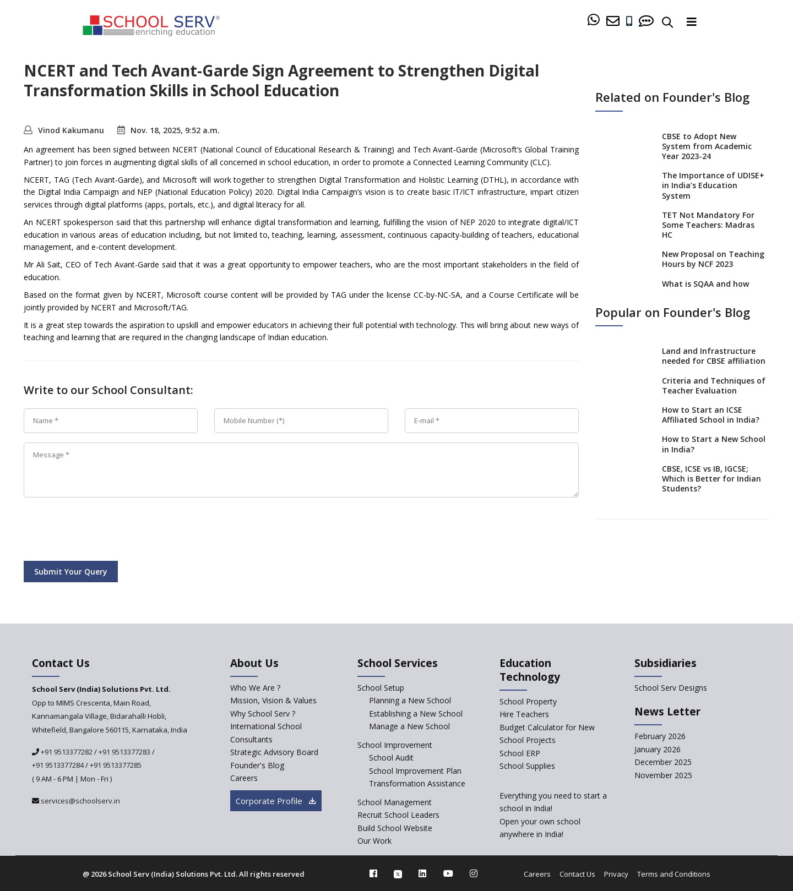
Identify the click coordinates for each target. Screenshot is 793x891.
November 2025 (663, 775)
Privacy (616, 874)
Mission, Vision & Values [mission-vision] (273, 700)
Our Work (374, 840)
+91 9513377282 (66, 752)
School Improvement (394, 745)
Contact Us (577, 874)
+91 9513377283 (124, 752)
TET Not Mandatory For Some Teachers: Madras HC (708, 225)
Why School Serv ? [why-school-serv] (262, 713)
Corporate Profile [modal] (276, 800)
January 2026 (657, 749)
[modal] (761, 770)
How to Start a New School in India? (713, 444)
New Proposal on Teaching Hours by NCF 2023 (713, 259)
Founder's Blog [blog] (257, 765)
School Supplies (527, 766)
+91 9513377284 (58, 765)
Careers (537, 874)
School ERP (519, 753)
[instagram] (473, 873)
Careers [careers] (244, 778)
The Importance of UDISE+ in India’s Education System (713, 185)
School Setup (380, 687)
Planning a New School (410, 700)
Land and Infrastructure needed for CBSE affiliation (713, 356)
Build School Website (394, 828)
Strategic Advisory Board (274, 752)
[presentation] (107, 531)
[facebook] (373, 873)
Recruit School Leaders (398, 815)
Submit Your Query (70, 571)
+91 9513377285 (116, 765)
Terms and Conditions (673, 874)
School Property (528, 701)
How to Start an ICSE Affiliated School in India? (710, 414)
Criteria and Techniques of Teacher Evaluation (713, 385)
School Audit (391, 757)
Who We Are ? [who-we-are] (255, 687)
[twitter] (398, 873)
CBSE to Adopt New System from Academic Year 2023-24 (707, 145)
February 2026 (660, 736)
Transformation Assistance (417, 783)
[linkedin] (422, 873)
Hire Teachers (524, 714)
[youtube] (448, 873)
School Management (394, 802)
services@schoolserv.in (79, 801)
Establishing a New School (416, 713)
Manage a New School (409, 726)
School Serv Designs (670, 687)
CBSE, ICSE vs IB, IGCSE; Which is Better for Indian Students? (711, 478)
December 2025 (663, 762)
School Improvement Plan (415, 771)
